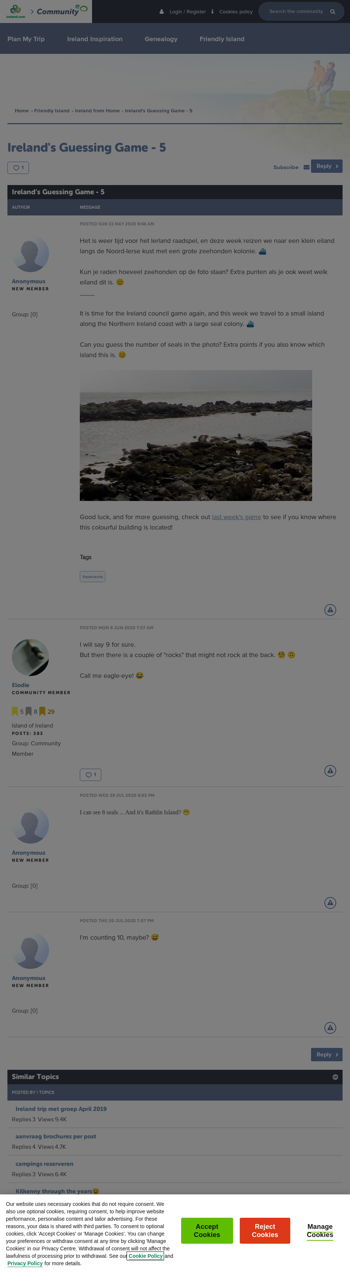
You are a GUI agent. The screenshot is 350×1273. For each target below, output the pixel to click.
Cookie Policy (146, 1264)
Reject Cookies (265, 1239)
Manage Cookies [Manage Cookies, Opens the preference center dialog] (320, 1239)
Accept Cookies (207, 1239)
